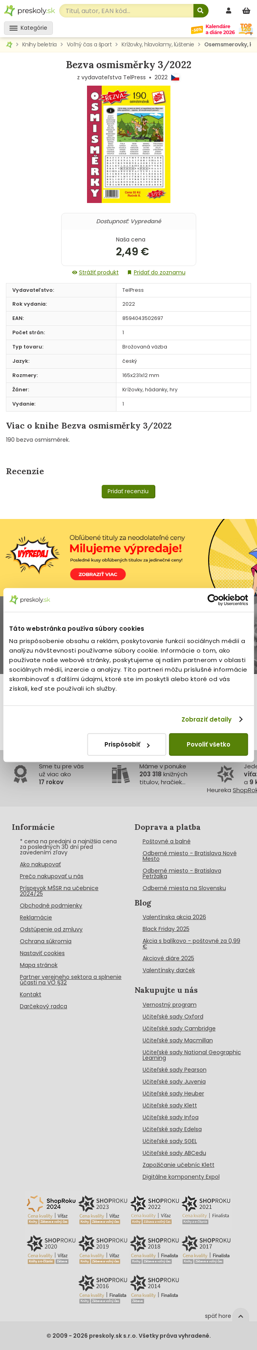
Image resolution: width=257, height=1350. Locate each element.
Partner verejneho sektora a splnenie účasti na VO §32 (71, 979)
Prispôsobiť (127, 744)
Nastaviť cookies (42, 953)
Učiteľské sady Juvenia (174, 1082)
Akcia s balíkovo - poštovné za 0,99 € (191, 943)
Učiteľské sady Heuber (173, 1093)
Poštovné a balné (167, 841)
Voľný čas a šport (89, 44)
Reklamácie (36, 917)
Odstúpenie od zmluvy (51, 929)
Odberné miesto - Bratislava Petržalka (182, 873)
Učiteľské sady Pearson (175, 1070)
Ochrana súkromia (45, 941)
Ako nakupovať (40, 864)
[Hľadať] (201, 10)
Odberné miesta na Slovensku (184, 888)
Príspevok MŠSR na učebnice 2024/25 (59, 891)
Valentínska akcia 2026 (174, 917)
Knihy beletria (39, 44)
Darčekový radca (43, 1006)
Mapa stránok (39, 965)
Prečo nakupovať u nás (51, 876)
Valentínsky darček (169, 970)
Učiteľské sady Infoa (171, 1117)
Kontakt (30, 994)
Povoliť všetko (208, 744)
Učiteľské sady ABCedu (174, 1153)
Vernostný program (170, 1005)
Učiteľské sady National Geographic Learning (192, 1055)
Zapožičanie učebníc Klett (178, 1165)
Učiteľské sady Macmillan (178, 1040)
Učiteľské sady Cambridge (179, 1028)
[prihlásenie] (229, 10)
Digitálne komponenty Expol (181, 1177)
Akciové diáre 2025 (168, 958)
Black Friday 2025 (166, 929)
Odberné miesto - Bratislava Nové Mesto (190, 856)
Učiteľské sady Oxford (173, 1017)
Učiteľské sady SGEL (170, 1141)
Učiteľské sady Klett (170, 1105)
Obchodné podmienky (51, 906)
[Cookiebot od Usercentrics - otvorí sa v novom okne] (213, 600)
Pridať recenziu (128, 491)
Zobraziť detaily (207, 719)
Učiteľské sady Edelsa (172, 1129)
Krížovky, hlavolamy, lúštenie (158, 44)
